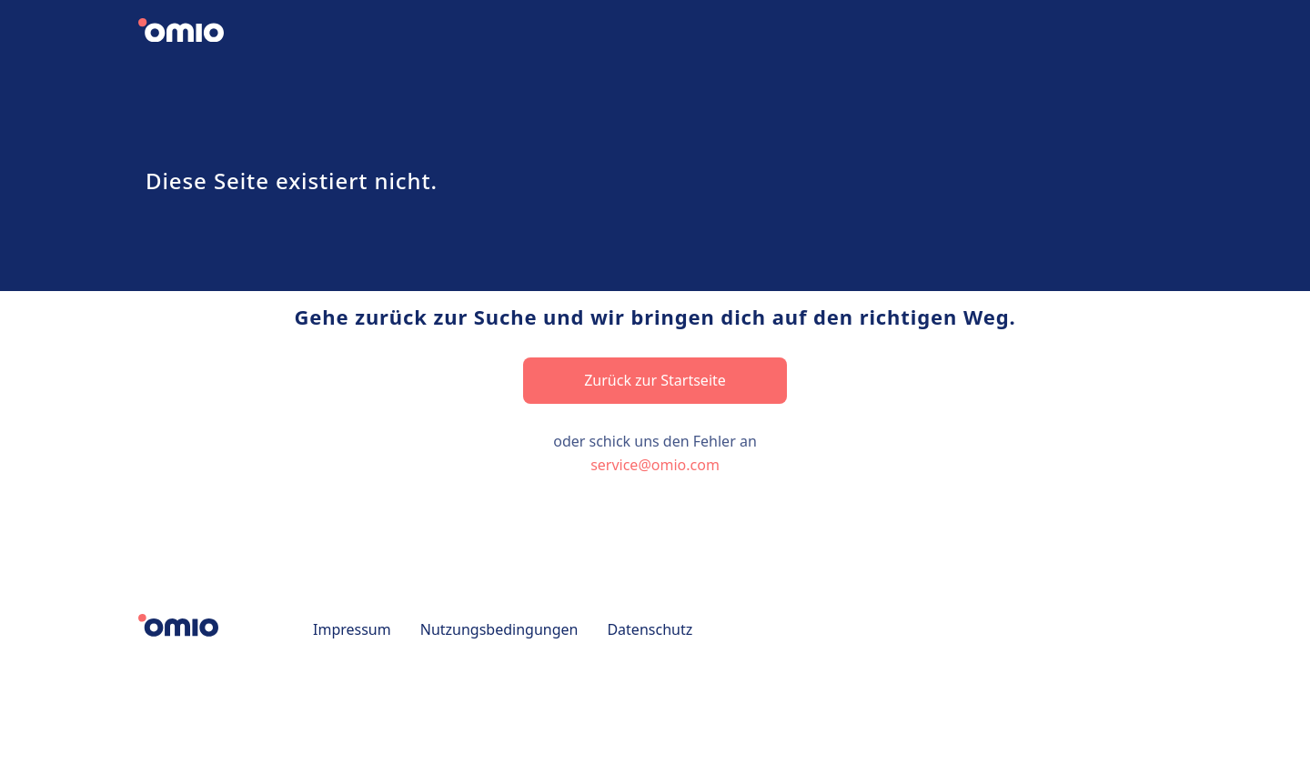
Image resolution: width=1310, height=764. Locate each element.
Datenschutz (649, 629)
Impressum (352, 629)
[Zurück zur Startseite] (196, 32)
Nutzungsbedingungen (499, 629)
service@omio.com (655, 465)
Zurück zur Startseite (655, 380)
